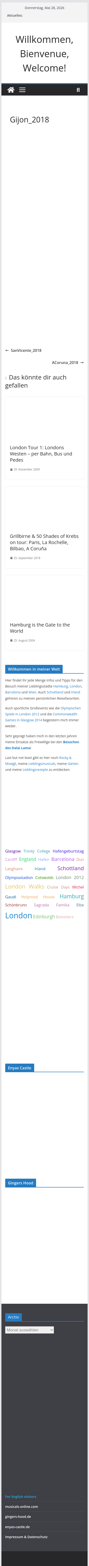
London (75, 686)
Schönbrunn (16, 905)
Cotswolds (44, 877)
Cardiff (11, 859)
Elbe (80, 905)
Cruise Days (58, 887)
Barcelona (13, 692)
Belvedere (65, 916)
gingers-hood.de (18, 1516)
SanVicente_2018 (23, 350)
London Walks (24, 886)
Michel (78, 887)
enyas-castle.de (17, 1527)
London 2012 (70, 877)
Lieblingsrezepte (35, 769)
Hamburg (60, 686)
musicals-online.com (21, 1506)
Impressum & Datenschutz (26, 1537)
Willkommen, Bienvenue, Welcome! (45, 53)
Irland (75, 692)
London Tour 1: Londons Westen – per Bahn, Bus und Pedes (41, 453)
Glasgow (13, 851)
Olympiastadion (19, 877)
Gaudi (10, 896)
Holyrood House (37, 896)
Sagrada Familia (51, 905)
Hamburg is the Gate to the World (40, 627)
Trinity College (36, 851)
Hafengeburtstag (68, 851)
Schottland (55, 692)
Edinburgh (44, 916)
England (27, 859)
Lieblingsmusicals (42, 763)
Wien (32, 692)
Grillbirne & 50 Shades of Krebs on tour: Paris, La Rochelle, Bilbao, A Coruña (44, 542)
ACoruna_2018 (68, 362)
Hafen (43, 859)
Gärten (73, 763)
